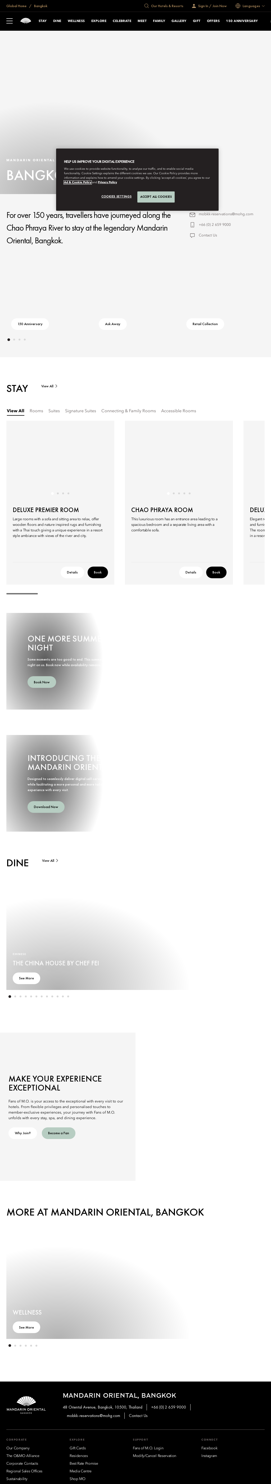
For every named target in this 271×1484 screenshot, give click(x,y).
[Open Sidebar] (9, 21)
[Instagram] (209, 1456)
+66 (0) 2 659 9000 (215, 225)
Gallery (178, 21)
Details (72, 572)
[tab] (15, 411)
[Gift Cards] (78, 1448)
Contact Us (208, 235)
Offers (213, 21)
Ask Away (112, 323)
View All (47, 386)
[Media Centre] (81, 1471)
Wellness (76, 21)
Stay (43, 21)
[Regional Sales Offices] (24, 1471)
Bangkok (40, 5)
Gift (197, 21)
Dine (57, 21)
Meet (142, 21)
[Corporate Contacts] (22, 1463)
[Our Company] (17, 1448)
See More (26, 978)
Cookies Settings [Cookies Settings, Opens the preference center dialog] (116, 196)
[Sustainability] (17, 1479)
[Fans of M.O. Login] (148, 1448)
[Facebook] (209, 1448)
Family (159, 21)
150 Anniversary (242, 21)
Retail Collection (205, 323)
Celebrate (122, 21)
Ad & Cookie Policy (77, 182)
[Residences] (79, 1456)
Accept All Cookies (156, 197)
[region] (137, 180)
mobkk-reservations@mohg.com (226, 214)
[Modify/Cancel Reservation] (154, 1456)
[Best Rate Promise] (84, 1463)
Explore (98, 21)
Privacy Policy (107, 182)
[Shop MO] (77, 1479)
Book (98, 572)
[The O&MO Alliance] (22, 1456)
